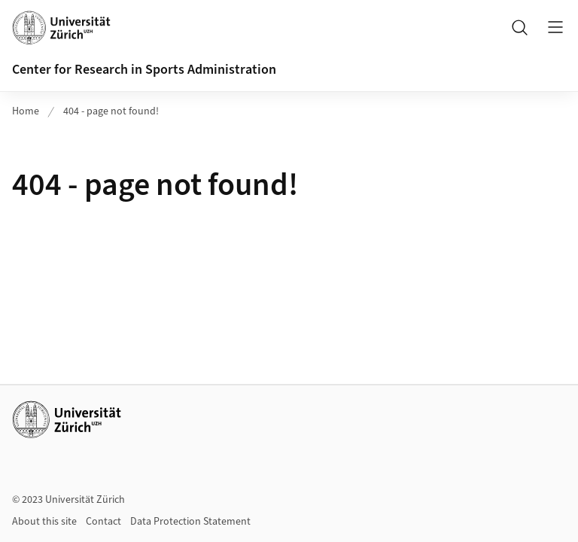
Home (25, 111)
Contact (103, 521)
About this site (44, 521)
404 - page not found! (111, 111)
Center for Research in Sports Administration (144, 69)
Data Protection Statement (190, 521)
